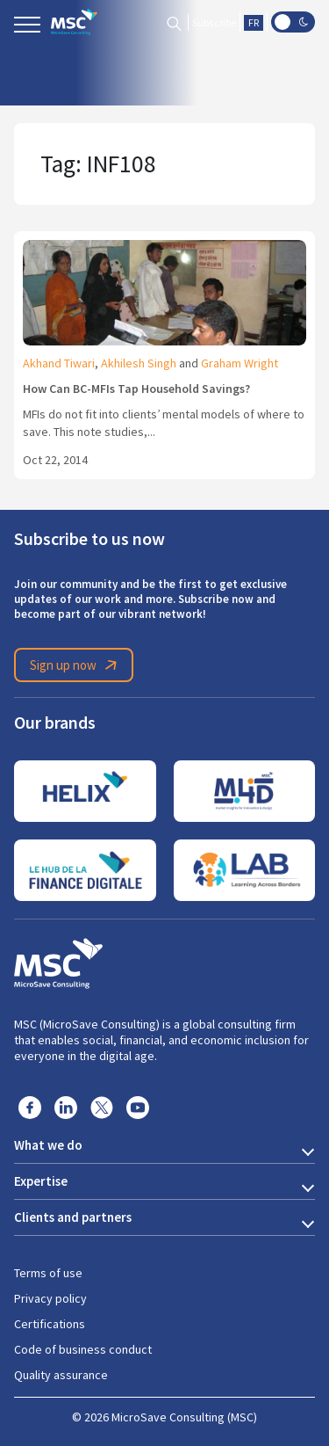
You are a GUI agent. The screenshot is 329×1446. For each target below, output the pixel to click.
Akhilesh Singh (138, 363)
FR (253, 23)
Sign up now (76, 665)
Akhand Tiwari (59, 363)
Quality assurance (61, 1375)
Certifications (49, 1324)
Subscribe (214, 23)
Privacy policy (50, 1298)
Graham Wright (239, 363)
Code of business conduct (83, 1349)
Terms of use (48, 1273)
